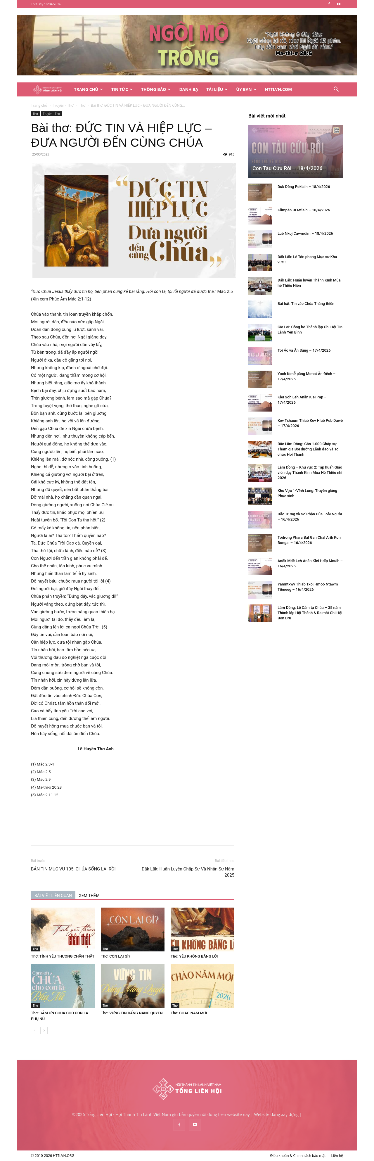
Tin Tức (122, 89)
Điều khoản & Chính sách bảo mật (298, 1155)
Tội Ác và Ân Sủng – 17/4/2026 (304, 350)
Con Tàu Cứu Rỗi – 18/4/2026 (287, 168)
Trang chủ (39, 105)
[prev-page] (34, 1030)
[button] (336, 90)
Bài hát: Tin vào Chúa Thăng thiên (306, 303)
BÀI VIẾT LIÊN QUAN (53, 895)
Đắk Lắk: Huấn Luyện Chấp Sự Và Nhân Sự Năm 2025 (188, 872)
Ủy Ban (246, 89)
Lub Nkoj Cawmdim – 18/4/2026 (305, 233)
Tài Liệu (217, 89)
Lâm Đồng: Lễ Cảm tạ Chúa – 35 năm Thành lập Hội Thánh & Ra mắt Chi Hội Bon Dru (310, 612)
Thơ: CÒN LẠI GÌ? (115, 956)
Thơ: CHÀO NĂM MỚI (189, 1013)
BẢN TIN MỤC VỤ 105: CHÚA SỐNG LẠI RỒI (73, 869)
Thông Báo (156, 89)
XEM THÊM (89, 895)
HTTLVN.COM (278, 89)
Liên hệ (337, 1155)
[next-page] (44, 1030)
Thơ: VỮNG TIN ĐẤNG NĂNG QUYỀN (132, 1013)
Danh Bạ (188, 89)
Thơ (82, 105)
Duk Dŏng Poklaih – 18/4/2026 (304, 186)
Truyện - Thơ (63, 105)
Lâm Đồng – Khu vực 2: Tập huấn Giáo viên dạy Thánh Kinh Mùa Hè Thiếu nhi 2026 (310, 472)
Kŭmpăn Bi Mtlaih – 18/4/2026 (304, 210)
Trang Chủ (88, 89)
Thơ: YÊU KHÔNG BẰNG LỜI (194, 956)
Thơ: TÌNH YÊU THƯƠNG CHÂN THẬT (62, 956)
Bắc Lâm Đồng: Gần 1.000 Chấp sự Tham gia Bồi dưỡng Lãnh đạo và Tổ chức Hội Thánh (308, 449)
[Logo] (50, 89)
